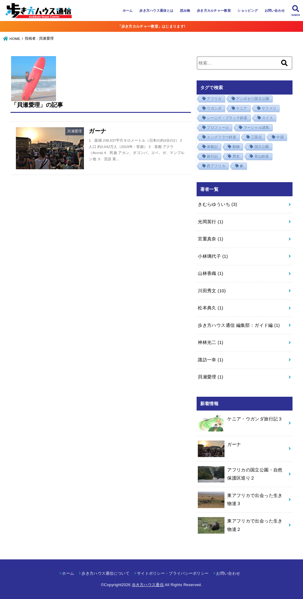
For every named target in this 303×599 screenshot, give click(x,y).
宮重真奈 (210, 238)
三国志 (256, 137)
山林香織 (210, 273)
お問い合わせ (275, 10)
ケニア (241, 108)
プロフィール (218, 127)
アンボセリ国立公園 (252, 99)
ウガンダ (214, 108)
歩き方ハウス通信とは (156, 10)
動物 (236, 147)
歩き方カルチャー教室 (214, 10)
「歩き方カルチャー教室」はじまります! (152, 26)
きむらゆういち (217, 204)
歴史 (236, 156)
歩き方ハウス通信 (148, 584)
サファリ (269, 108)
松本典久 (210, 308)
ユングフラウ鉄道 (221, 137)
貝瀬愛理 (210, 377)
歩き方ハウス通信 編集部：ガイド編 (239, 325)
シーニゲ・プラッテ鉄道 (227, 118)
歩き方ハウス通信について (105, 573)
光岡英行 (210, 221)
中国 (280, 137)
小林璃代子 (213, 256)
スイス (267, 118)
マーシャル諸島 (256, 127)
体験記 (212, 147)
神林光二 (210, 342)
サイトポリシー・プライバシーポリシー (173, 573)
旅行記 (212, 156)
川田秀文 (212, 290)
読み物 (185, 10)
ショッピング (247, 10)
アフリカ (214, 99)
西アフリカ (216, 166)
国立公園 (261, 147)
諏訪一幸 (210, 359)
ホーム (128, 10)
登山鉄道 (261, 156)
